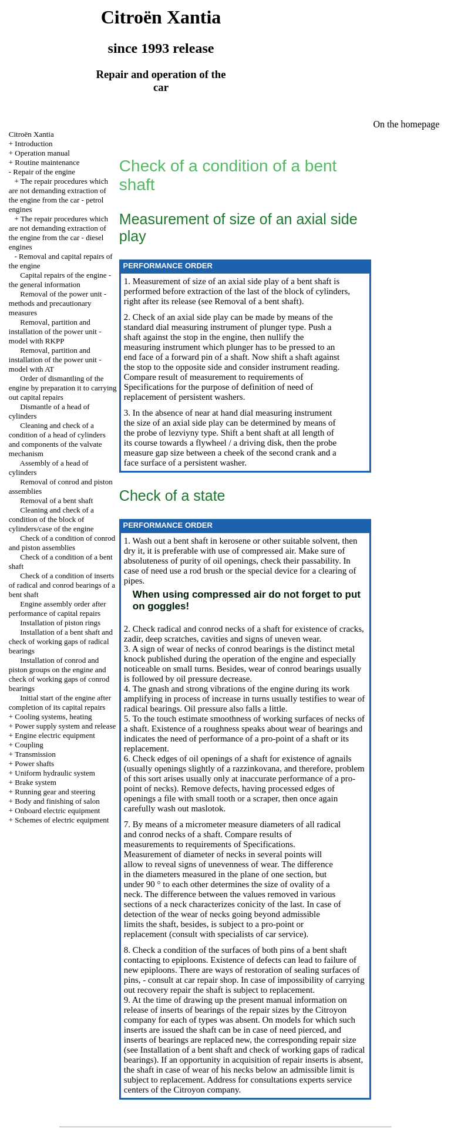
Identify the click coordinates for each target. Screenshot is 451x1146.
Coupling (29, 744)
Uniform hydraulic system (55, 773)
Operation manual (42, 153)
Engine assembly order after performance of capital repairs (57, 608)
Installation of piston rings (60, 622)
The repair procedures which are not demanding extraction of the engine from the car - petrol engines (58, 195)
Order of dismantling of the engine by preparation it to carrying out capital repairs (63, 388)
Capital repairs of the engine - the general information (60, 280)
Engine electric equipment (55, 735)
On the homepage (406, 124)
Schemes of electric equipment (62, 819)
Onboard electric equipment (57, 810)
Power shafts (34, 763)
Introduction (33, 143)
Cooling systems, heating (53, 716)
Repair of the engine (44, 171)
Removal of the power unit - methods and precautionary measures (57, 303)
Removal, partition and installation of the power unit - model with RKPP (55, 331)
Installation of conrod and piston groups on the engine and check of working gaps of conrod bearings (59, 674)
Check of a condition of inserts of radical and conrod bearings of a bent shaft (62, 585)
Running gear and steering (55, 791)
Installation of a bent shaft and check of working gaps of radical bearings (61, 641)
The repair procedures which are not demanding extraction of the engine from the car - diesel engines (58, 232)
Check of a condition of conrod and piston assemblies (62, 543)
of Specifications (262, 844)
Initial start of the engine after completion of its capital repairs (60, 702)
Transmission (35, 754)
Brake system (35, 782)
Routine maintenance (47, 162)
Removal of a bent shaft (56, 500)
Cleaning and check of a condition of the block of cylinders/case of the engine (51, 519)
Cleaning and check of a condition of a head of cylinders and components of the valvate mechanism (57, 439)
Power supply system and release (65, 726)
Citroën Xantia (31, 134)
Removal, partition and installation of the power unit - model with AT (55, 359)
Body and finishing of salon (57, 801)
